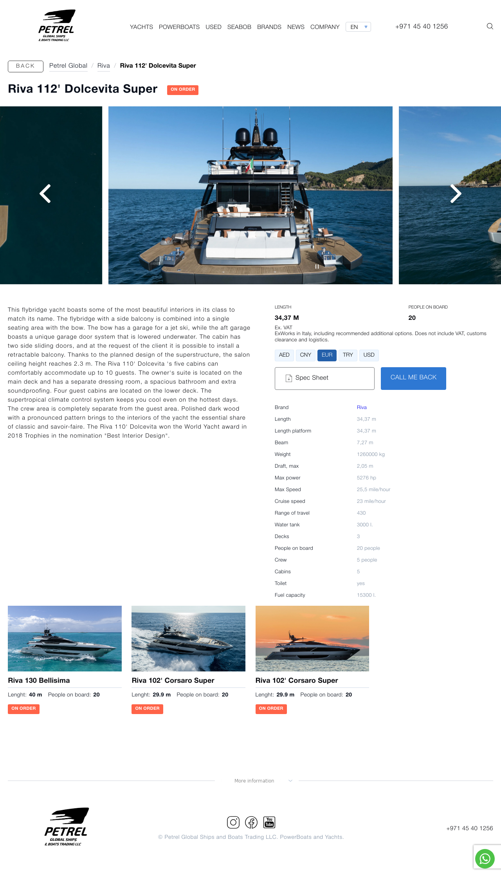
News (296, 27)
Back (25, 66)
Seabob (239, 27)
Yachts (141, 27)
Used (214, 27)
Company (325, 27)
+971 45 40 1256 (469, 828)
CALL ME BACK (413, 378)
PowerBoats (179, 27)
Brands (269, 27)
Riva (362, 408)
